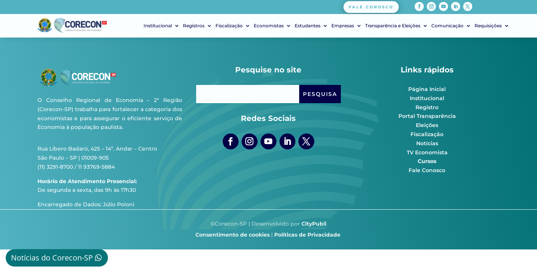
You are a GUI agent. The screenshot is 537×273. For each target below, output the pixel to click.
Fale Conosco (427, 170)
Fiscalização (229, 25)
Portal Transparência (427, 116)
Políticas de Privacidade (307, 234)
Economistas (269, 25)
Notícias (427, 143)
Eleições (427, 125)
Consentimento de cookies (232, 234)
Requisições (488, 25)
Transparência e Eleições (392, 25)
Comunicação (447, 25)
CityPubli (313, 223)
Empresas (342, 25)
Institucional (158, 25)
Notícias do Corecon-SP (52, 258)
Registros (193, 25)
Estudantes (307, 25)
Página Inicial (427, 89)
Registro (427, 107)
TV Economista (427, 152)
